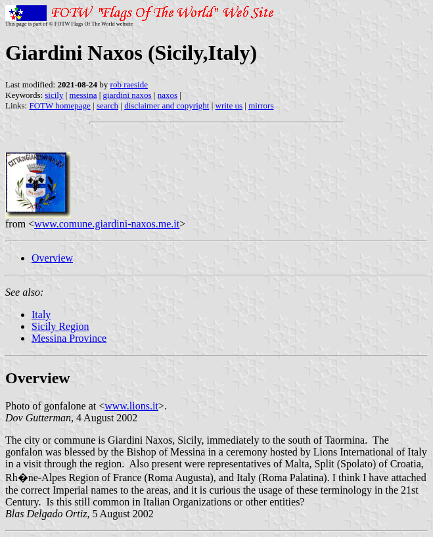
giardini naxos (127, 95)
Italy (41, 314)
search (107, 105)
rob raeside (129, 84)
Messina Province (69, 338)
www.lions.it (131, 405)
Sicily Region (60, 326)
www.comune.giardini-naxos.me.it (106, 223)
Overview (52, 258)
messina (83, 95)
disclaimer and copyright (166, 105)
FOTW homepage (59, 105)
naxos (167, 95)
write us (229, 105)
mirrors (260, 105)
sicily (54, 95)
